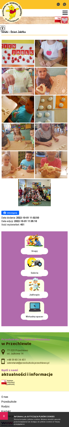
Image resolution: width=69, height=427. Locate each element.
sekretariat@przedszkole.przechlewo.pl (58, 4)
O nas (4, 396)
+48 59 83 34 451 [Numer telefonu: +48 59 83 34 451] (16, 359)
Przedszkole (9, 401)
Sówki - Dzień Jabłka (13, 31)
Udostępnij (10, 213)
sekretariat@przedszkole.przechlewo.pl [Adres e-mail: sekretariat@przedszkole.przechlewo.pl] (28, 362)
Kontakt (6, 411)
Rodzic (5, 406)
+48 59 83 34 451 (64, 4)
